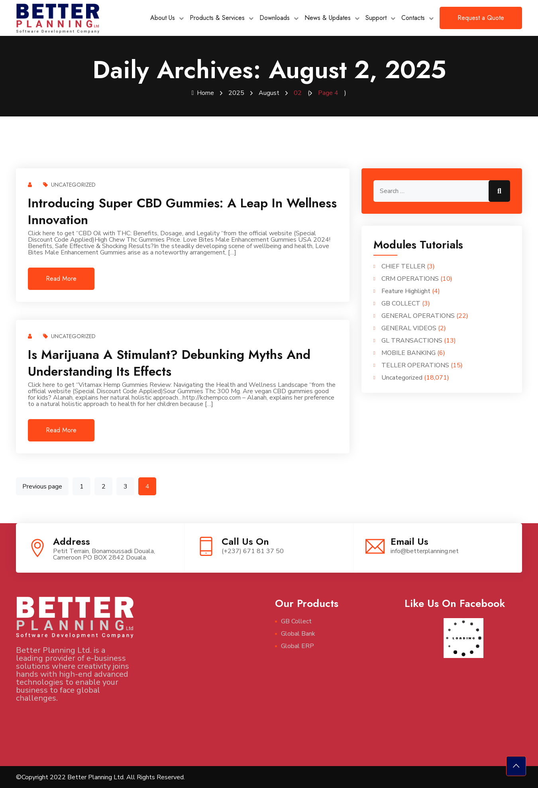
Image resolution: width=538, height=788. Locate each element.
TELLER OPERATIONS (415, 365)
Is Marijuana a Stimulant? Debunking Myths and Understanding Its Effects (169, 362)
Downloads (274, 17)
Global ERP (297, 645)
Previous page (42, 486)
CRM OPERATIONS (410, 278)
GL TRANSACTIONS (411, 340)
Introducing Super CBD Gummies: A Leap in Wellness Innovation (182, 211)
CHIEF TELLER (403, 266)
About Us (162, 17)
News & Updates (327, 17)
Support (376, 17)
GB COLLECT (400, 303)
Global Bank (298, 633)
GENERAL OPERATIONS (418, 315)
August (269, 93)
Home (203, 93)
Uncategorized (69, 184)
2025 (236, 93)
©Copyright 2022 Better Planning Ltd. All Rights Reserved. (100, 776)
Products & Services (217, 17)
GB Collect (296, 621)
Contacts (413, 17)
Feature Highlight (405, 290)
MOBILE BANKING (408, 352)
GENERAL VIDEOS (408, 327)
